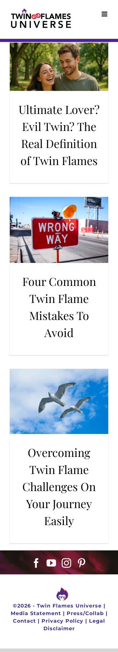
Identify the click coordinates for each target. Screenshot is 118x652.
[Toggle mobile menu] (105, 14)
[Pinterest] (82, 563)
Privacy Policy (62, 621)
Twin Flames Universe (69, 606)
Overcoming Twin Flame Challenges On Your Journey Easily (59, 486)
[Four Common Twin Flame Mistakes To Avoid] (59, 230)
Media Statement (36, 613)
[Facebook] (36, 563)
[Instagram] (66, 563)
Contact (24, 621)
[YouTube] (51, 563)
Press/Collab (85, 613)
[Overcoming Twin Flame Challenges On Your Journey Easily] (59, 401)
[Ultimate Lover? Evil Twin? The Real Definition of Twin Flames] (59, 67)
